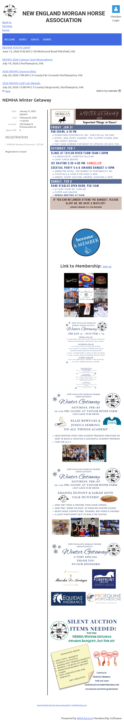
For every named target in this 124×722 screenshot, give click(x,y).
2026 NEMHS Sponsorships (19, 71)
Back (8, 91)
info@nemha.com (79, 705)
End (14, 117)
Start (14, 111)
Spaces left (11, 130)
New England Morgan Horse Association (53, 705)
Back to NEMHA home (7, 26)
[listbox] (109, 91)
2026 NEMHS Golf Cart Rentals (21, 83)
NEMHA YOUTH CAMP (16, 47)
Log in (116, 9)
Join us (107, 266)
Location (12, 124)
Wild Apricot (85, 718)
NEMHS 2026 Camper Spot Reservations (27, 59)
